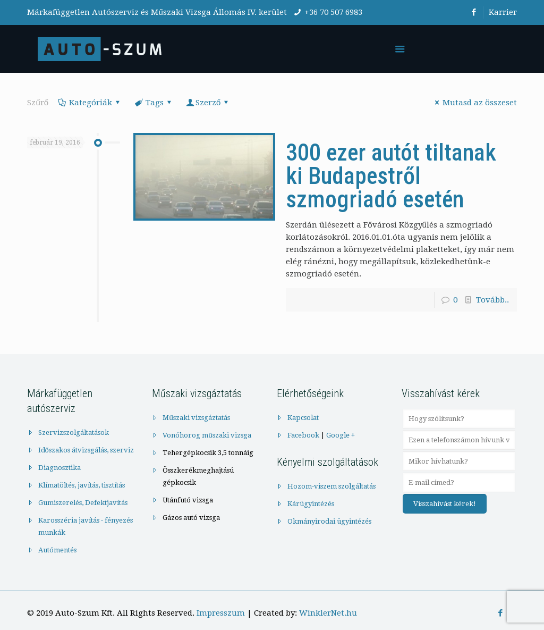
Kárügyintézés (310, 504)
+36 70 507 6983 (333, 12)
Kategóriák (89, 102)
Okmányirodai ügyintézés (329, 521)
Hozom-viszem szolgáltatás (331, 486)
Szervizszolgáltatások (73, 432)
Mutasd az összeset (474, 102)
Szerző (208, 102)
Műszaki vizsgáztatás (196, 418)
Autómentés (57, 550)
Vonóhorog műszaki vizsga (207, 435)
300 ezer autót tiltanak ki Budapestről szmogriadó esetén (391, 176)
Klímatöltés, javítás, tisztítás (81, 485)
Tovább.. (492, 300)
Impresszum (221, 613)
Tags (154, 102)
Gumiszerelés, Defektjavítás (83, 503)
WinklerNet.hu (328, 613)
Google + (340, 435)
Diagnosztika (59, 468)
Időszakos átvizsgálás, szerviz (86, 450)
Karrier (503, 12)
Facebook (303, 435)
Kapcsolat (303, 418)
